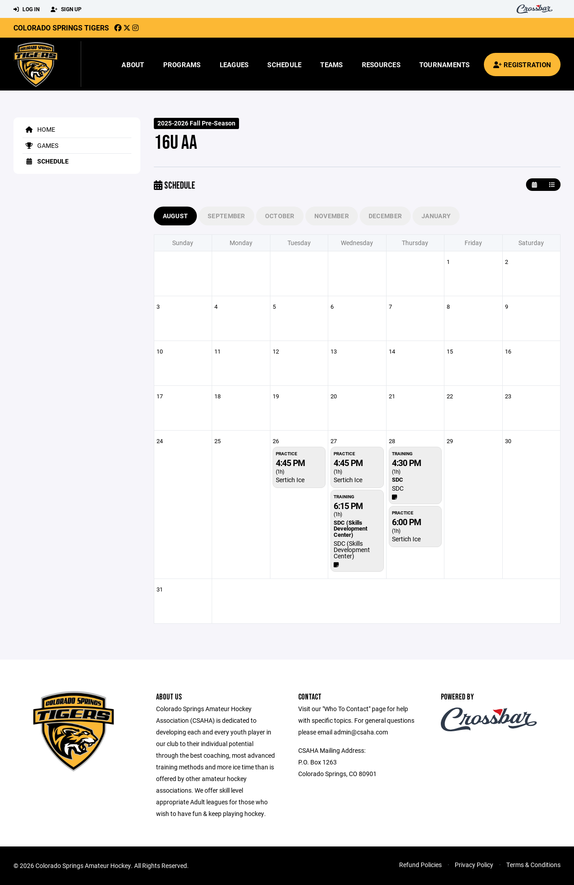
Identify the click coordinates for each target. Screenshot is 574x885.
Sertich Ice (290, 479)
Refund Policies (420, 864)
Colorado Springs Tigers (61, 27)
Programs (182, 64)
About (133, 64)
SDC (398, 488)
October (280, 216)
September (226, 216)
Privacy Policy (474, 864)
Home (38, 129)
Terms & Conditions (533, 864)
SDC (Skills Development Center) (352, 549)
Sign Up (66, 9)
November (331, 216)
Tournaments (444, 64)
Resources (381, 64)
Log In (26, 9)
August (175, 216)
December (385, 216)
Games (40, 145)
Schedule (284, 64)
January (436, 216)
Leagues (234, 64)
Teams (331, 64)
